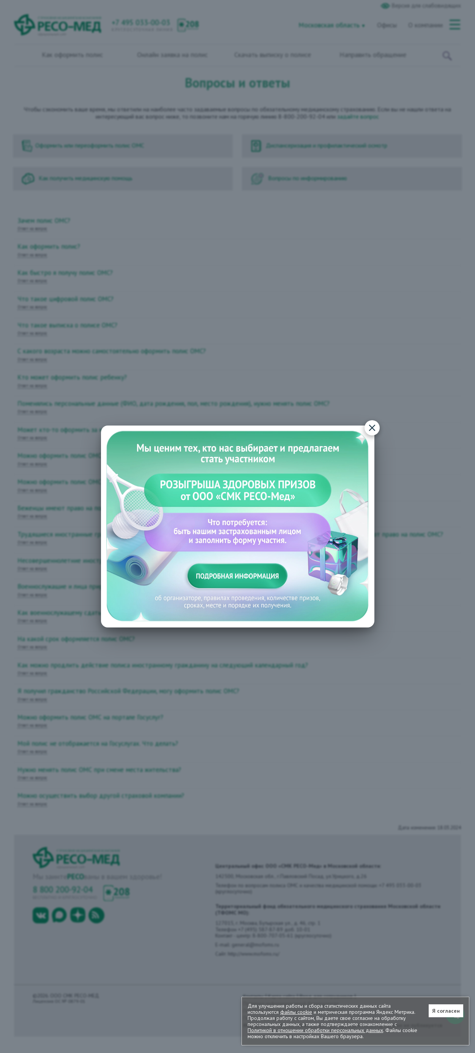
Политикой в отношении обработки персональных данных (315, 1030)
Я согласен (446, 1010)
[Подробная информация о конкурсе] (237, 526)
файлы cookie (296, 1012)
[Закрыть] (372, 427)
